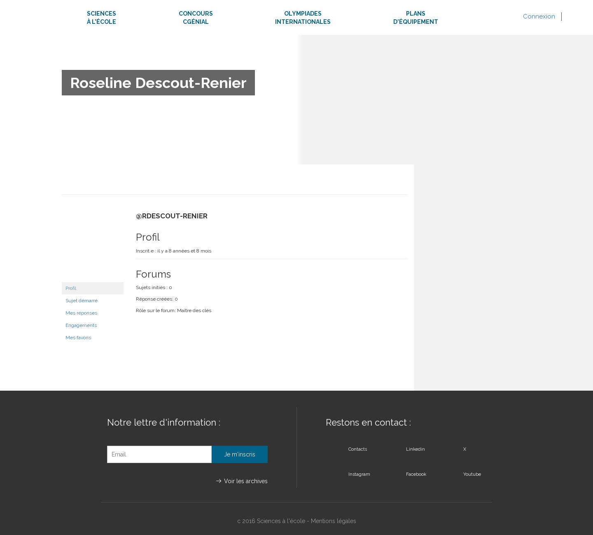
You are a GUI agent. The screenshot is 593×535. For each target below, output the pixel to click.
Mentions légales (333, 521)
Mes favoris (78, 337)
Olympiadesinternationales (303, 17)
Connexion (539, 16)
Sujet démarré (81, 300)
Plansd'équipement (415, 17)
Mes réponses (81, 313)
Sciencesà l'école (101, 17)
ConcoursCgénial (196, 17)
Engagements (81, 325)
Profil (70, 288)
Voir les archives (246, 481)
